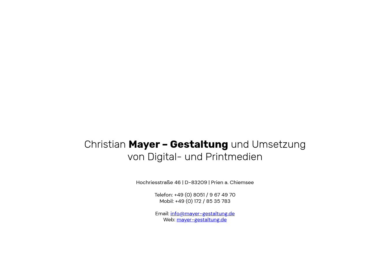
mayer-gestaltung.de (202, 219)
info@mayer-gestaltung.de (202, 213)
